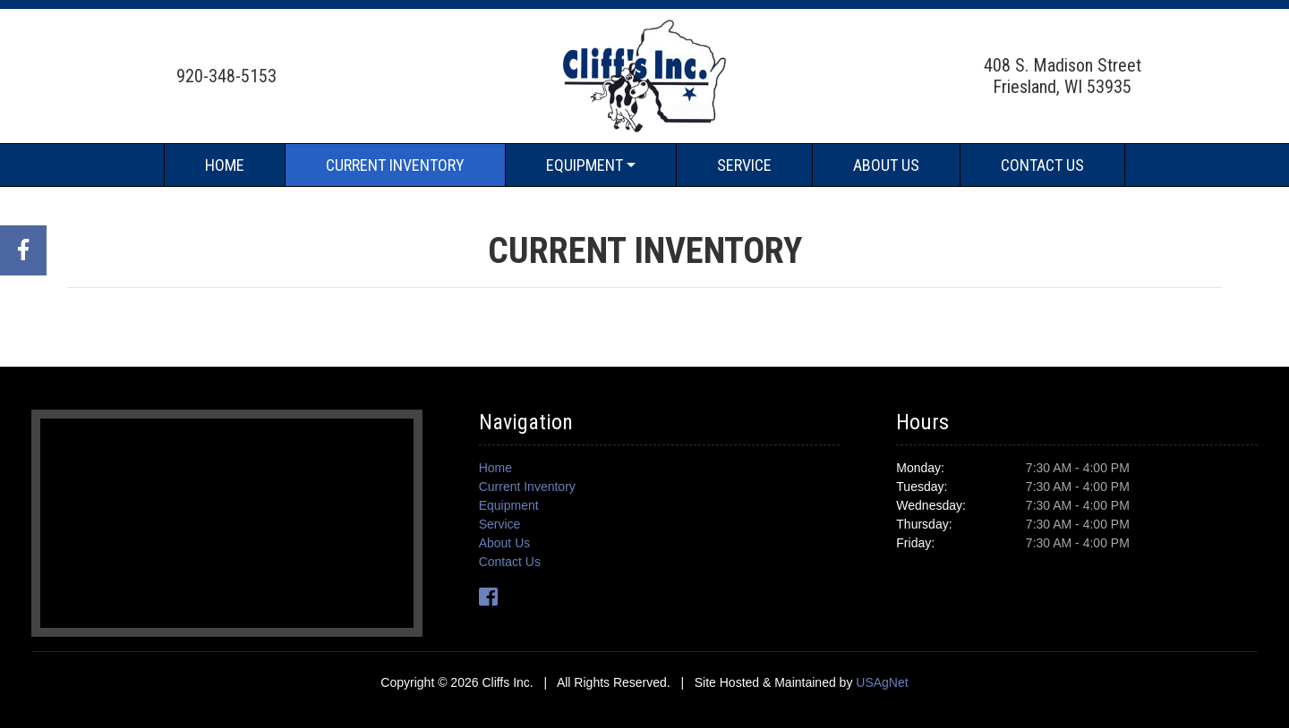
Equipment (584, 165)
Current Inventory (395, 165)
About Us (886, 165)
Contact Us (1042, 165)
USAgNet (882, 682)
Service (744, 165)
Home (224, 165)
